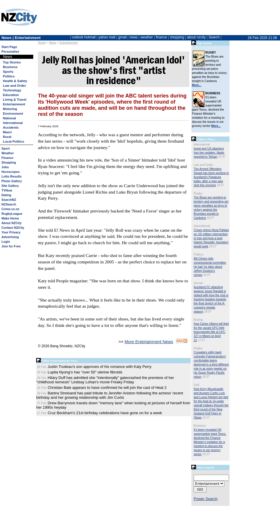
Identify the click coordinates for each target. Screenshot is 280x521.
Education (11, 95)
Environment (13, 113)
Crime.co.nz (10, 209)
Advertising (10, 237)
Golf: (197, 385)
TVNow (6, 190)
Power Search (206, 499)
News (52, 42)
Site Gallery (10, 185)
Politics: (199, 254)
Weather (7, 153)
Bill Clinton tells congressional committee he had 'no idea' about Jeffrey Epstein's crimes (210, 267)
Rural (7, 137)
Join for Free (10, 246)
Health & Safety (15, 81)
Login (5, 241)
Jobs (5, 167)
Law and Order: (204, 164)
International (13, 123)
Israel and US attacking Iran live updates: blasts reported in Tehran (209, 152)
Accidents (11, 127)
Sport (5, 148)
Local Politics (13, 141)
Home (42, 42)
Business (10, 67)
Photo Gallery (11, 181)
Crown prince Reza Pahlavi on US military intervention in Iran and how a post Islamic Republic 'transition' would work (211, 238)
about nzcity (196, 37)
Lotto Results (11, 176)
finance (161, 37)
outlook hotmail (84, 37)
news (134, 37)
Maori (7, 132)
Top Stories (12, 62)
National (9, 118)
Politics (9, 76)
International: (202, 144)
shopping (177, 37)
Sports (8, 71)
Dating (6, 195)
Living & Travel (15, 99)
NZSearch (8, 204)
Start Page (9, 47)
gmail (122, 37)
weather (147, 37)
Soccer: (199, 283)
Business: (200, 425)
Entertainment (69, 42)
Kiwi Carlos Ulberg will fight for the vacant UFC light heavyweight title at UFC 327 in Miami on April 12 (211, 332)
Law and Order (14, 85)
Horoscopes (10, 171)
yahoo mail (107, 37)
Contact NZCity (12, 227)
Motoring (10, 109)
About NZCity (11, 223)
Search (214, 37)
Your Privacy (10, 232)
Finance (7, 158)
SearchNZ (8, 199)
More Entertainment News (149, 341)
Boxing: (198, 319)
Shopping (8, 162)
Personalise (10, 51)
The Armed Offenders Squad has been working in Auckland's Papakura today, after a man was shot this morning (211, 177)
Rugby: (198, 193)
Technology (12, 90)
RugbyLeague (11, 213)
